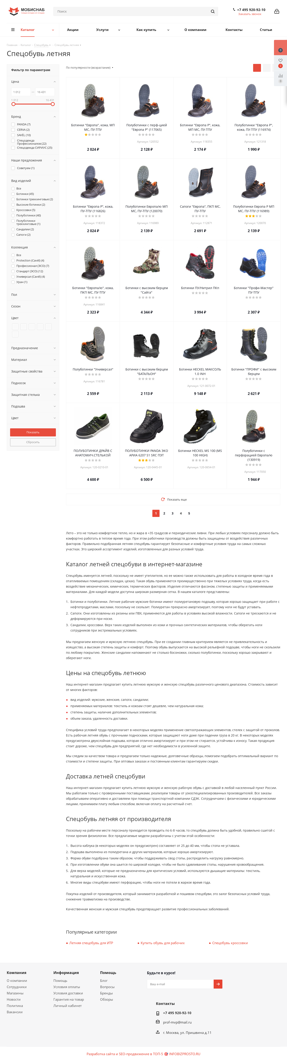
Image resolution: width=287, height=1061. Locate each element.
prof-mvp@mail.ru (177, 1022)
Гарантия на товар (68, 999)
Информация (66, 972)
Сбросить (33, 442)
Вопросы (107, 987)
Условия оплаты (66, 987)
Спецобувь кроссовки (230, 943)
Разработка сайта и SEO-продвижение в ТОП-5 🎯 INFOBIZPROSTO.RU (143, 1054)
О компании (17, 980)
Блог (103, 980)
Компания (16, 972)
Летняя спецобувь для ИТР (91, 943)
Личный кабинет (67, 1005)
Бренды (106, 993)
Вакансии (15, 1012)
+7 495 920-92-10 (251, 10)
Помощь (60, 980)
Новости (14, 999)
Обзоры (106, 999)
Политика (15, 1005)
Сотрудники (17, 987)
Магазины (15, 993)
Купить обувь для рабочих (163, 943)
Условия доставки (68, 993)
